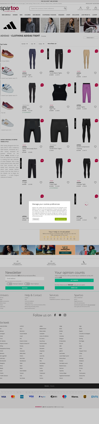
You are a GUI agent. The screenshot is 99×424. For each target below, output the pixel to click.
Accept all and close (61, 219)
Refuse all (35, 219)
